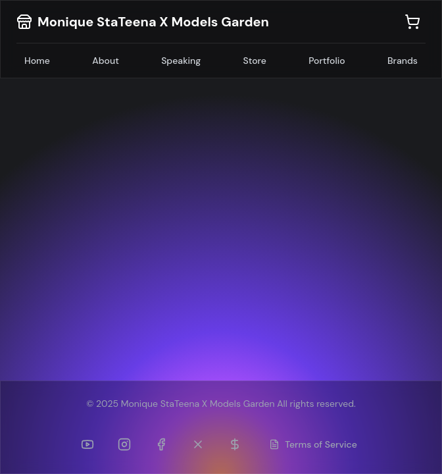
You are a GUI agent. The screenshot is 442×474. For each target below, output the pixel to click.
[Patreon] (235, 444)
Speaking (181, 60)
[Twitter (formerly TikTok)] (198, 444)
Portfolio (326, 60)
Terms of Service (313, 444)
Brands (402, 60)
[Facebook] (161, 444)
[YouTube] (87, 444)
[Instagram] (124, 444)
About (105, 60)
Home (37, 60)
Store (254, 60)
